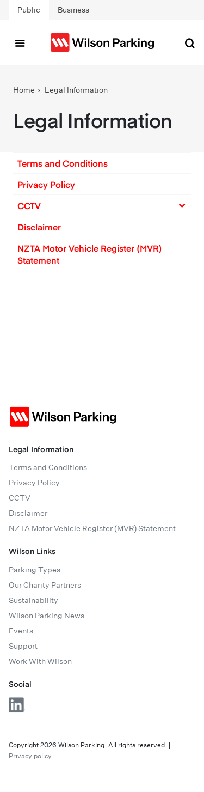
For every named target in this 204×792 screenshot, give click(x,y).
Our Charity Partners (45, 585)
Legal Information (76, 90)
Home (24, 90)
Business (73, 9)
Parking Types (34, 569)
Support (23, 646)
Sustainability (33, 600)
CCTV (19, 498)
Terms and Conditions (62, 163)
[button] (102, 163)
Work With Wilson (40, 661)
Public (28, 9)
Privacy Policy (46, 184)
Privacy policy (30, 756)
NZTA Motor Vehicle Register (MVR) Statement (89, 254)
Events (21, 630)
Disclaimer (39, 227)
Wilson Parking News (46, 615)
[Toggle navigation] (20, 42)
